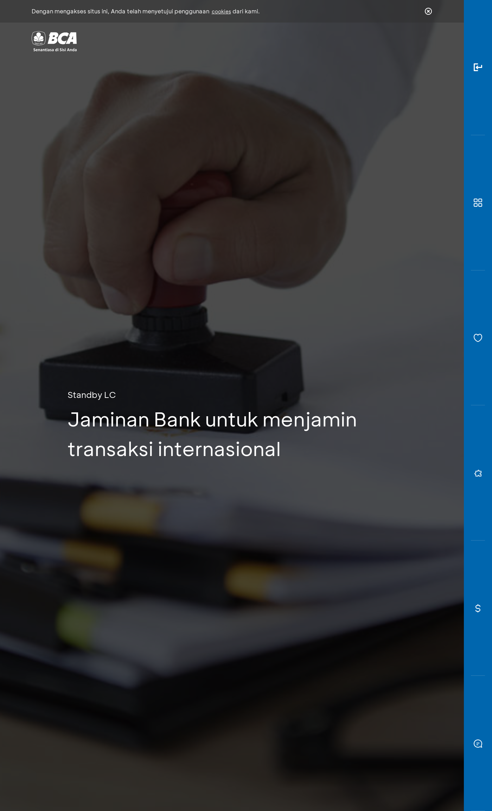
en (426, 41)
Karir (322, 40)
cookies (221, 11)
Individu (187, 40)
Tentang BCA (275, 40)
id (413, 41)
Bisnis (227, 40)
